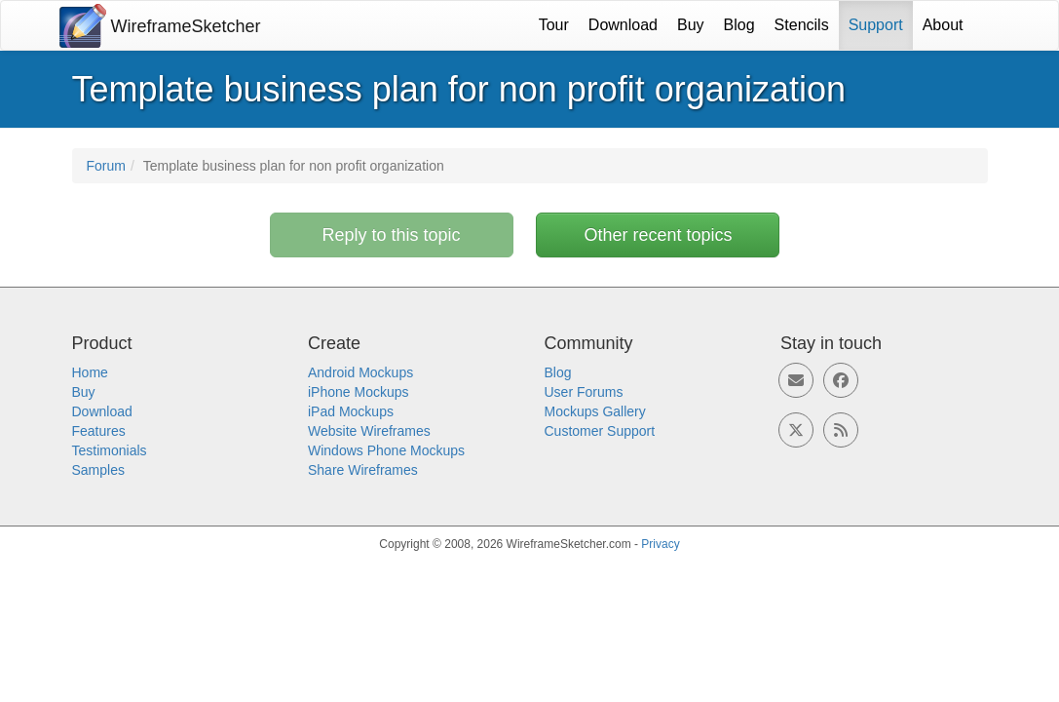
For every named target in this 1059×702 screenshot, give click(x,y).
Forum (106, 166)
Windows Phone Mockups (386, 450)
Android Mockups (360, 372)
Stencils (802, 25)
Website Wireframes (369, 431)
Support (876, 25)
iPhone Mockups (358, 392)
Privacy (660, 544)
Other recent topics (658, 235)
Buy (690, 25)
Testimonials (109, 450)
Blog (739, 25)
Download (623, 25)
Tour (554, 25)
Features (99, 431)
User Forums (584, 392)
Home (90, 372)
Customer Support (600, 431)
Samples (98, 470)
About (943, 25)
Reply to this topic (391, 235)
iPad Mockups (351, 411)
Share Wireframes (363, 470)
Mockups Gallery (595, 411)
